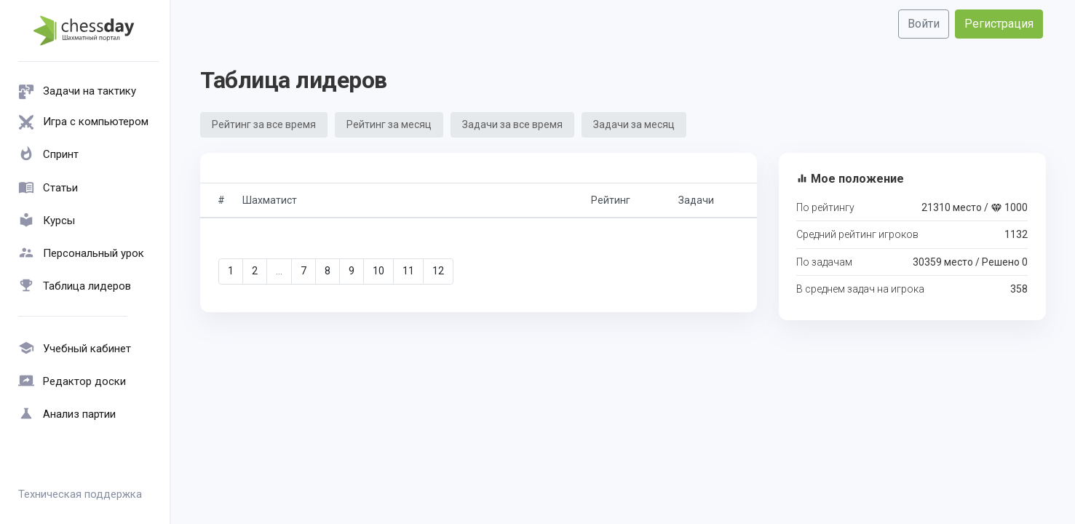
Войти (924, 24)
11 (408, 271)
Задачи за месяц (634, 124)
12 (438, 271)
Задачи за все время (512, 124)
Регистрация (999, 24)
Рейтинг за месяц (389, 124)
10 (378, 271)
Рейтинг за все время (264, 124)
